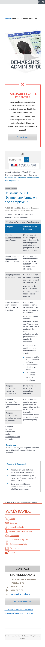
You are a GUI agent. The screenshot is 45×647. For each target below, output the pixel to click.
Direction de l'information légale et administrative (21, 502)
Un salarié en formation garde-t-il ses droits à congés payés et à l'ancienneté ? (23, 478)
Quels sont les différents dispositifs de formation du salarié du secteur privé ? (21, 486)
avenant (26, 264)
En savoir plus (22, 137)
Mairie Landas (15, 636)
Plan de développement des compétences (13, 237)
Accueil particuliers (13, 172)
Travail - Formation (30, 172)
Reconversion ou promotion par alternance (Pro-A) (13, 258)
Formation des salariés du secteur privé (21, 175)
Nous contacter (22, 601)
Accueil (8, 18)
